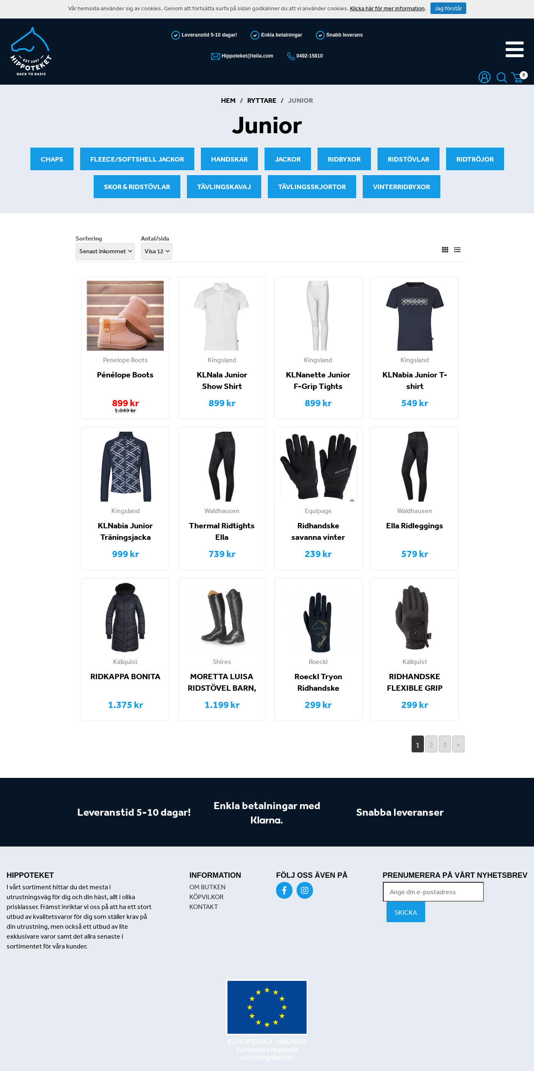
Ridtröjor (475, 159)
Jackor (288, 159)
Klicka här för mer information (387, 8)
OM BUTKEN (207, 887)
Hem (228, 100)
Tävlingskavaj (224, 186)
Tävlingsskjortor (312, 186)
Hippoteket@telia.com (246, 56)
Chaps (52, 159)
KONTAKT (203, 906)
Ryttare (261, 100)
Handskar (229, 159)
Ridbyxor (344, 159)
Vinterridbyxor (401, 186)
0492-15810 (309, 56)
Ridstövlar (408, 159)
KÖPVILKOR (206, 897)
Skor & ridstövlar (137, 186)
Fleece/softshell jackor (137, 159)
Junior (300, 100)
